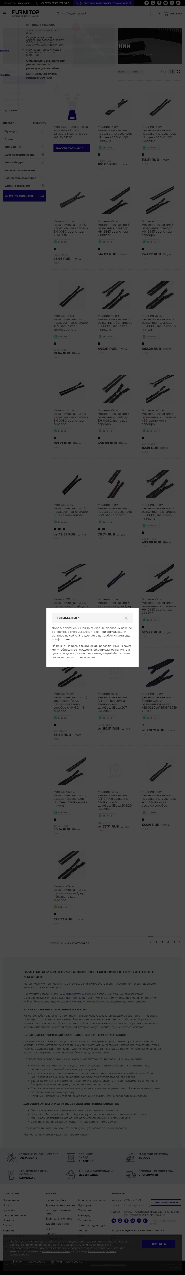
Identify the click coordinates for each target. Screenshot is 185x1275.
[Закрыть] (126, 618)
